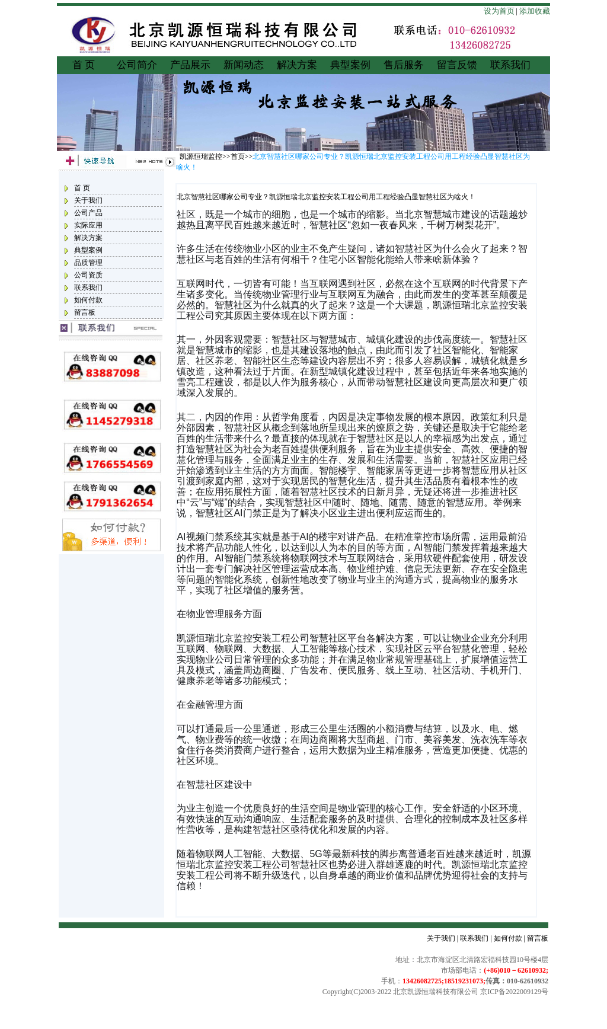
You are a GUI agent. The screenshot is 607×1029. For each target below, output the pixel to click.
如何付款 (88, 300)
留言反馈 (457, 65)
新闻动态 (243, 65)
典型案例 (350, 65)
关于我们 (88, 200)
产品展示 (190, 65)
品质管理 (88, 262)
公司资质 (88, 275)
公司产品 (88, 213)
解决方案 (297, 65)
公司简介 (137, 65)
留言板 (84, 312)
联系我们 (510, 65)
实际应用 (88, 225)
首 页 (83, 65)
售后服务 (404, 65)
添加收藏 (534, 11)
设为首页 (499, 11)
